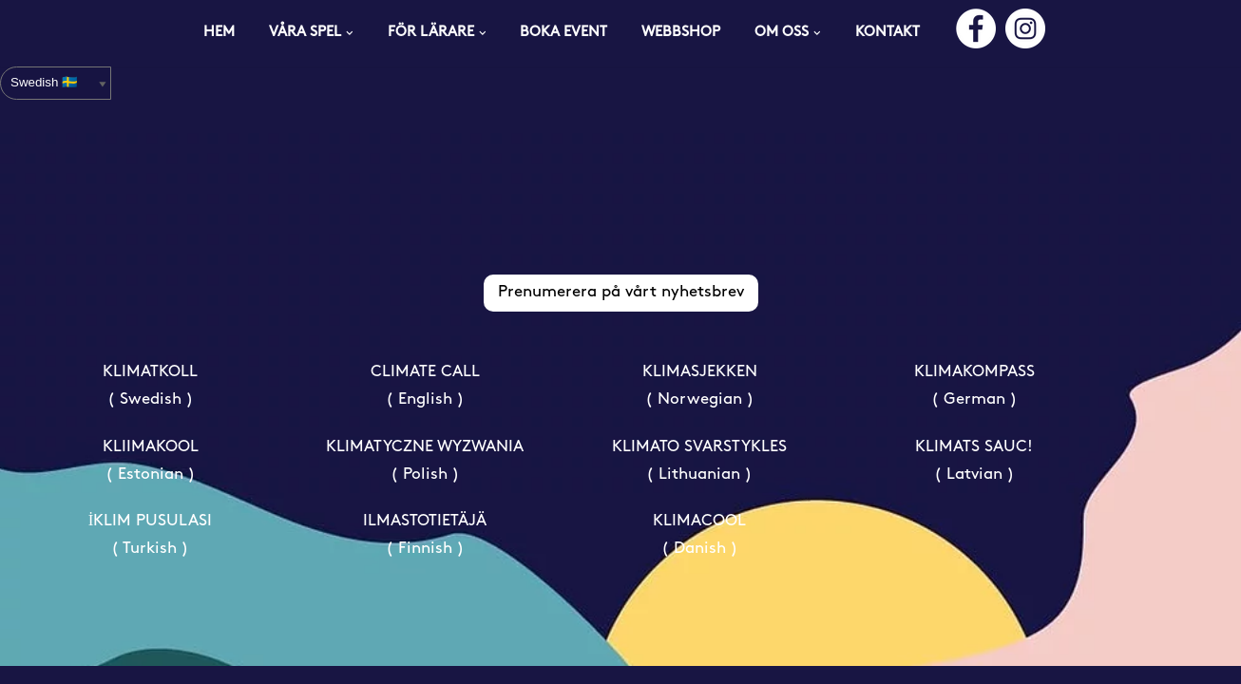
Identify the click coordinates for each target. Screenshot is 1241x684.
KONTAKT (887, 33)
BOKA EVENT (563, 33)
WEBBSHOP (681, 33)
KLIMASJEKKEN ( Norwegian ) (699, 404)
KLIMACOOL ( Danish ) (699, 553)
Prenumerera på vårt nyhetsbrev (621, 310)
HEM (219, 33)
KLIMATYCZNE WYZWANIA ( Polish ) (424, 478)
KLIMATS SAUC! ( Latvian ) (974, 478)
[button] (349, 33)
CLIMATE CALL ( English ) (425, 404)
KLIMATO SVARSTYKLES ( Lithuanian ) (699, 478)
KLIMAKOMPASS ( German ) (974, 404)
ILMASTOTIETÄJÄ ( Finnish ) (425, 553)
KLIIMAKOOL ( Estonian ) (151, 478)
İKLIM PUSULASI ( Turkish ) (150, 553)
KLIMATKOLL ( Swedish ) (150, 404)
